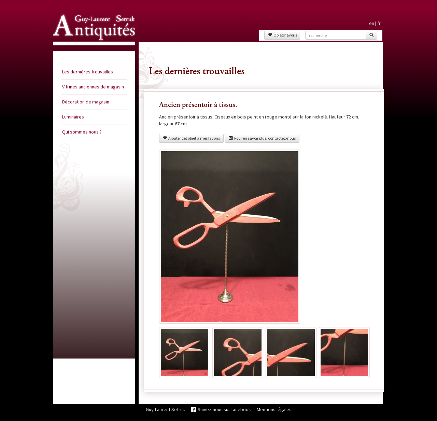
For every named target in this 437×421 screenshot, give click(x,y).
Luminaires (73, 117)
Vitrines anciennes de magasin (93, 87)
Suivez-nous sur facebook (225, 409)
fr (379, 23)
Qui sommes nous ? (82, 132)
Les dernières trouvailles (87, 72)
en (371, 23)
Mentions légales (274, 409)
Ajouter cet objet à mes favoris (191, 138)
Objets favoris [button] (282, 35)
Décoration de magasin (85, 102)
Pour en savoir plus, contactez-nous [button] (262, 138)
